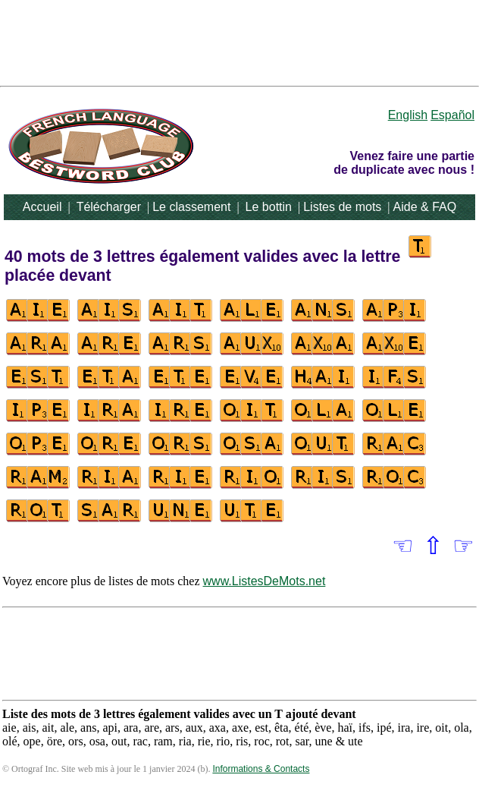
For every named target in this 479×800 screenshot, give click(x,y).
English (407, 115)
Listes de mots (342, 206)
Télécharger (109, 206)
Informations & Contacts (260, 769)
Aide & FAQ (425, 206)
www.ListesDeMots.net (264, 581)
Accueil (42, 206)
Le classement (191, 206)
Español (452, 115)
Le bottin (269, 206)
